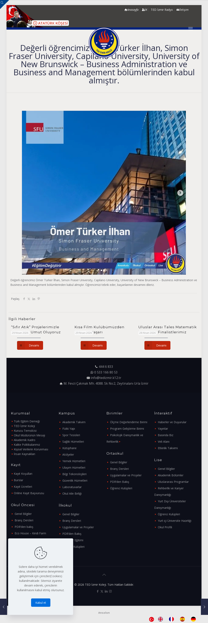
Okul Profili (165, 527)
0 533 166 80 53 (106, 372)
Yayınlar (163, 428)
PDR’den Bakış (71, 534)
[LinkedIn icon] (106, 591)
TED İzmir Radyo (162, 10)
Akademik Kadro (24, 440)
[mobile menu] (190, 28)
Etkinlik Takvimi (168, 448)
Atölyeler (68, 454)
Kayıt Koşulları (23, 474)
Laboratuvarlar (72, 487)
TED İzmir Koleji (24, 426)
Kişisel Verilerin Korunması (31, 449)
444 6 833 (106, 367)
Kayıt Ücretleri (23, 487)
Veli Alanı (163, 441)
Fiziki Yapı (68, 428)
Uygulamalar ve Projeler (78, 527)
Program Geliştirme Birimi (127, 428)
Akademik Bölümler (170, 475)
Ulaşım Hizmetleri (73, 467)
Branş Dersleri (24, 520)
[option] (161, 619)
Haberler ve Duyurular (172, 422)
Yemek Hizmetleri (73, 461)
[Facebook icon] (97, 591)
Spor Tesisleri (71, 435)
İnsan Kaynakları (24, 454)
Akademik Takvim (74, 422)
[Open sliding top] (4, 4)
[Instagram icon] (110, 591)
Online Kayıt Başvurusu (29, 493)
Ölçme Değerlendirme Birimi (128, 422)
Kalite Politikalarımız (27, 445)
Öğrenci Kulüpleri (73, 547)
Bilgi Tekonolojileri (74, 474)
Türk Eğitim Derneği (27, 421)
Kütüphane (69, 448)
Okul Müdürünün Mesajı (29, 435)
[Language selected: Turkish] (174, 619)
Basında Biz (165, 435)
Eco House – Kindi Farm (30, 533)
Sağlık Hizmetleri (73, 441)
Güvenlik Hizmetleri (74, 480)
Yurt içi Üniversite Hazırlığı (174, 521)
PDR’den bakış (24, 527)
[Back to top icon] (104, 574)
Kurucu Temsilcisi (25, 431)
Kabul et (40, 603)
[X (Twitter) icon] (101, 591)
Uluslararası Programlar (173, 482)
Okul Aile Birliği (72, 493)
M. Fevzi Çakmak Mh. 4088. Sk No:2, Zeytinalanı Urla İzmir (106, 383)
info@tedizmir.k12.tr (106, 378)
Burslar (18, 480)
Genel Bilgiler (23, 514)
